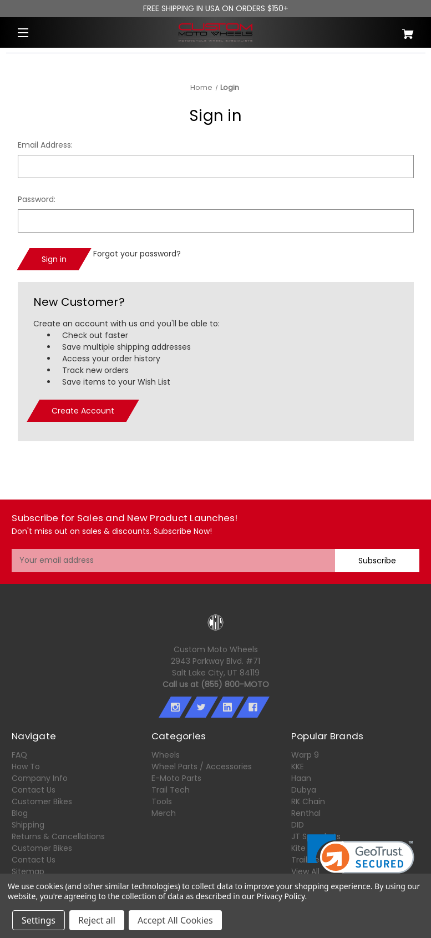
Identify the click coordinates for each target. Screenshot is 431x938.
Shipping (28, 824)
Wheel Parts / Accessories (201, 766)
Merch (163, 813)
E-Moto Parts (176, 778)
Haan (301, 778)
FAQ (19, 754)
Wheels (165, 754)
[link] (361, 861)
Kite (298, 848)
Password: (36, 199)
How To (26, 766)
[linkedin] (226, 707)
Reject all (96, 920)
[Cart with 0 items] (385, 29)
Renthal (306, 813)
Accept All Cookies (175, 920)
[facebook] (253, 707)
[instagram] (175, 707)
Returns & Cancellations (58, 836)
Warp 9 (305, 754)
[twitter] (201, 707)
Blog (20, 813)
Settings (38, 920)
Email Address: (45, 144)
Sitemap (28, 871)
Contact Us (33, 789)
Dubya (303, 789)
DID (297, 824)
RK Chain (308, 801)
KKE (297, 766)
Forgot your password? (137, 253)
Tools (161, 801)
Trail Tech (170, 789)
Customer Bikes (42, 801)
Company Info (40, 778)
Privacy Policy (280, 896)
